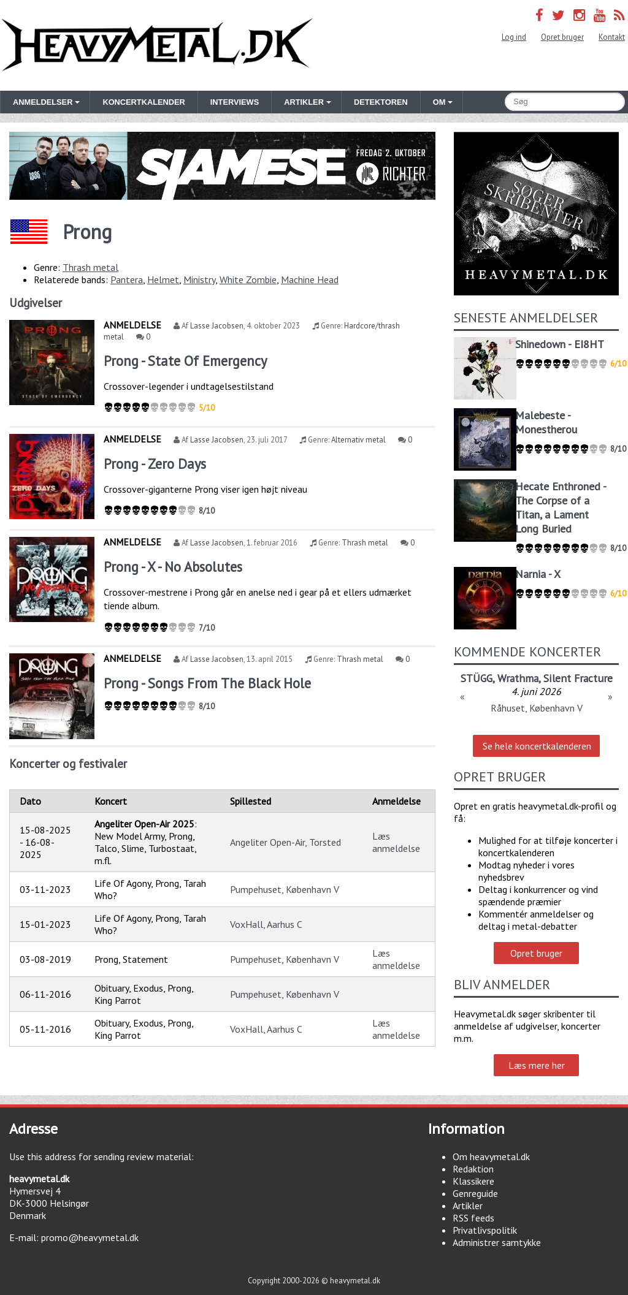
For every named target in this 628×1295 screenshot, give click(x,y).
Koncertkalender (143, 102)
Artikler (468, 1205)
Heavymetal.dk (157, 45)
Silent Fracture (578, 678)
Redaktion (473, 1169)
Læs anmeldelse (396, 842)
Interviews (234, 102)
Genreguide (475, 1193)
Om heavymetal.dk (491, 1156)
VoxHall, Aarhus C (266, 924)
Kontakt (612, 37)
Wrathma (517, 678)
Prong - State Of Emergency (185, 361)
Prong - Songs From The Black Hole (207, 683)
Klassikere (473, 1181)
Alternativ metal (358, 440)
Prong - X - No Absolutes (173, 566)
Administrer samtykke (497, 1242)
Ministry (199, 279)
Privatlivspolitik (485, 1230)
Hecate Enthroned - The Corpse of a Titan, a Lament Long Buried (560, 507)
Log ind (514, 37)
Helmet (163, 279)
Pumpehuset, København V (284, 889)
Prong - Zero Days (155, 464)
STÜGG (476, 678)
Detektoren (381, 102)
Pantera (126, 279)
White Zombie (248, 279)
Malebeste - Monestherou (546, 422)
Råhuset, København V (537, 708)
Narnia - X (538, 574)
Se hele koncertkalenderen (537, 746)
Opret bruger (562, 37)
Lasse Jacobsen (216, 326)
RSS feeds (473, 1218)
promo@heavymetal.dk (90, 1237)
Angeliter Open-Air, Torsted (285, 842)
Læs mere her (536, 1065)
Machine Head (310, 279)
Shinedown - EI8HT (559, 344)
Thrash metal (90, 267)
